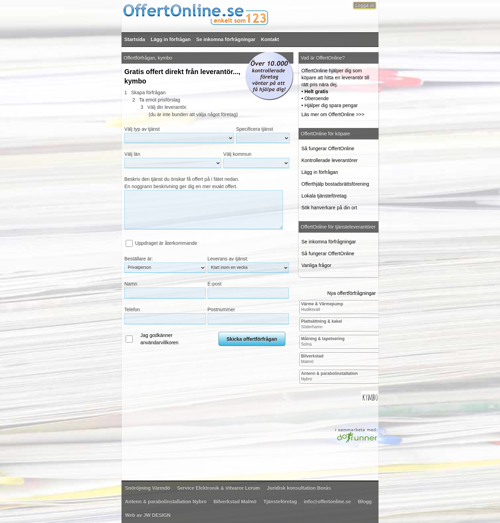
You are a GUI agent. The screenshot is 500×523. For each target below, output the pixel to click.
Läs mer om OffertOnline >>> (332, 114)
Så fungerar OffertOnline (327, 148)
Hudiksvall (322, 306)
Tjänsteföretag (280, 501)
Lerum (218, 488)
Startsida (134, 39)
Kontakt (270, 39)
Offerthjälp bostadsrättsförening (335, 184)
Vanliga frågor (316, 265)
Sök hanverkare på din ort (329, 207)
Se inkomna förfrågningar (225, 39)
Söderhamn (321, 324)
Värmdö (147, 488)
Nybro (329, 376)
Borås (299, 488)
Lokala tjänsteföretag (324, 196)
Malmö (312, 359)
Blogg (365, 501)
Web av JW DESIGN (147, 515)
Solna (322, 341)
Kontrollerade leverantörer (329, 160)
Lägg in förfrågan (171, 39)
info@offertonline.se (327, 501)
